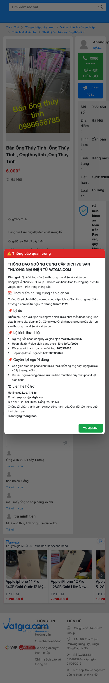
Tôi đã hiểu (90, 428)
